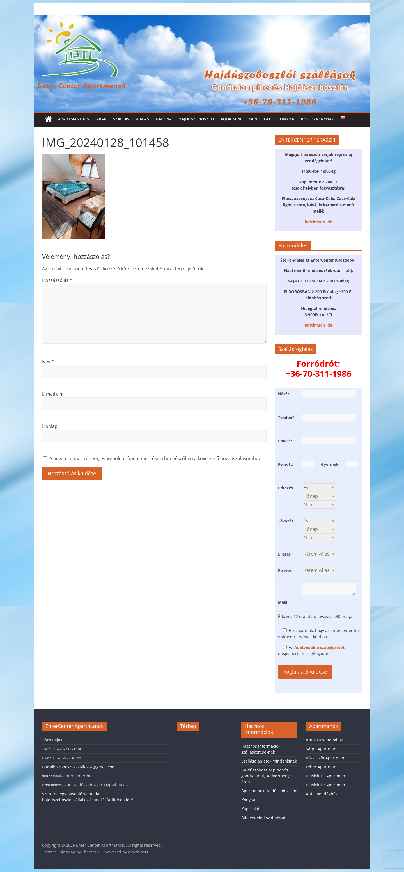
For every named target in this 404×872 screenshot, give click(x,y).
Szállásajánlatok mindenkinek (269, 761)
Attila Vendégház (322, 793)
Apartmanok (71, 119)
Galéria (164, 119)
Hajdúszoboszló (196, 119)
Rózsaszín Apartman (325, 758)
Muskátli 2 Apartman (325, 784)
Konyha (285, 119)
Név (48, 362)
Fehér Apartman (321, 767)
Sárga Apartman (321, 749)
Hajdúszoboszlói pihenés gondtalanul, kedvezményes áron (267, 775)
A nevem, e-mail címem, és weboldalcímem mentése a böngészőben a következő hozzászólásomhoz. (155, 458)
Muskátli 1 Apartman (325, 776)
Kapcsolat (259, 119)
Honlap (50, 426)
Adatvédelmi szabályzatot (319, 647)
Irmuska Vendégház (324, 740)
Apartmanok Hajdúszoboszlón (269, 790)
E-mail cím (54, 394)
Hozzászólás (57, 280)
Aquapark (231, 119)
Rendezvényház (317, 119)
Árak (101, 119)
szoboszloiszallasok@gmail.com (86, 767)
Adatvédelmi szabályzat (263, 817)
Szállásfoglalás (131, 119)
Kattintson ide (318, 221)
